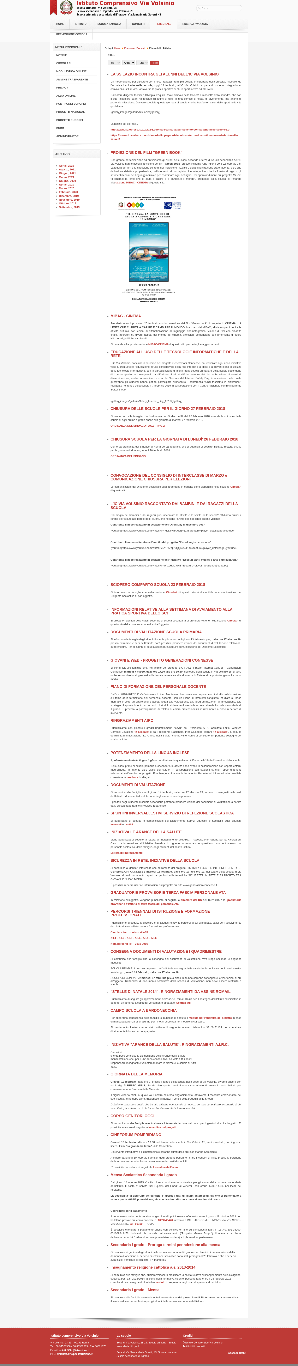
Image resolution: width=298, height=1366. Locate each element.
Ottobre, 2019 (67, 203)
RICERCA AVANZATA (195, 24)
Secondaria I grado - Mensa (135, 1290)
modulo (160, 1282)
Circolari (235, 486)
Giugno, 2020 (67, 180)
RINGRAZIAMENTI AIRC (132, 720)
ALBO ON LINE (66, 95)
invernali (116, 824)
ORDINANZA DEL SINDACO (128, 456)
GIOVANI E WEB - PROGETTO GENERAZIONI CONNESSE (162, 660)
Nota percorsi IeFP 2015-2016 (129, 943)
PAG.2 (161, 425)
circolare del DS (191, 899)
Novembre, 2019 (69, 199)
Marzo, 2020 (66, 188)
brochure (132, 777)
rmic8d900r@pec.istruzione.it (75, 1354)
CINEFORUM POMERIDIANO (136, 1135)
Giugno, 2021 (67, 173)
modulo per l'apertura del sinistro (210, 1017)
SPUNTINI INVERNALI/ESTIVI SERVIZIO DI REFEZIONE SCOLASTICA (172, 813)
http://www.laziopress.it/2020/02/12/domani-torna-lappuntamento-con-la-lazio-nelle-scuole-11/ (170, 129)
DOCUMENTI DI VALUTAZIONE (138, 785)
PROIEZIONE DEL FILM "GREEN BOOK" (146, 153)
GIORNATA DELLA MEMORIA (137, 1074)
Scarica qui (183, 1002)
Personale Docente (135, 48)
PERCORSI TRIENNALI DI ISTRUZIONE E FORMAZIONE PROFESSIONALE (160, 913)
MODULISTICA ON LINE (71, 71)
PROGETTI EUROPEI (69, 120)
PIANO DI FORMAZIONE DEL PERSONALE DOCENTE (158, 687)
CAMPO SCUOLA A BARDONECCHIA (144, 1010)
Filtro (155, 62)
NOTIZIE (61, 55)
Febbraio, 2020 (68, 192)
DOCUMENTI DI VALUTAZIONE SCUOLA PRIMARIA (156, 632)
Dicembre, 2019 (69, 196)
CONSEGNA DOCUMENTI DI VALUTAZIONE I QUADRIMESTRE (166, 951)
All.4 (138, 938)
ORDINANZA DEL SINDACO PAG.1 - (133, 425)
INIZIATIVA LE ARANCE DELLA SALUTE (146, 832)
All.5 (145, 938)
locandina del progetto (163, 1127)
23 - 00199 (136, 1223)
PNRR (60, 128)
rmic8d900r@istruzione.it (74, 1350)
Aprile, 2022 (66, 165)
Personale (164, 24)
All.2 (121, 938)
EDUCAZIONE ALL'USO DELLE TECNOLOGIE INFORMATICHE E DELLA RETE (175, 354)
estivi (129, 824)
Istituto (81, 24)
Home (60, 24)
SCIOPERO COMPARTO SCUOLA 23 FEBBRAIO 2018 (158, 585)
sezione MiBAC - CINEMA (132, 182)
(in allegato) (141, 731)
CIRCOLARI (63, 63)
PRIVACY (62, 87)
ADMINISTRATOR (67, 136)
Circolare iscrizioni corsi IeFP (129, 932)
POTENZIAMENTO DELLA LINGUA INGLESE (150, 753)
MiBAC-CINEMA (158, 344)
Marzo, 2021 (66, 177)
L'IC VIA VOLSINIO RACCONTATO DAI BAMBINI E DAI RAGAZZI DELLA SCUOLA (174, 506)
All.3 (129, 938)
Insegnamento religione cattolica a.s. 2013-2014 (153, 1267)
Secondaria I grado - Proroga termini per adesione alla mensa (165, 1245)
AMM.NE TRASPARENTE (72, 79)
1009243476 (165, 1220)
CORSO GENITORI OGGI (132, 1116)
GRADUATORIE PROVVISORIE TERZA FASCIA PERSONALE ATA (168, 893)
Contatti (138, 24)
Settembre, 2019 (69, 207)
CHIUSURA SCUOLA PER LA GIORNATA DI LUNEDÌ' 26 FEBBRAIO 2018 (174, 439)
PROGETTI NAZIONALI (70, 111)
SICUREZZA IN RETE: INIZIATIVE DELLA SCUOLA (155, 860)
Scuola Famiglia (109, 24)
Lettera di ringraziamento (127, 852)
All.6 (153, 938)
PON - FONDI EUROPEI (71, 103)
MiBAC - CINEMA (126, 316)
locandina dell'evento (166, 1167)
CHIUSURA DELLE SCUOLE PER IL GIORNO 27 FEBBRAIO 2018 (168, 409)
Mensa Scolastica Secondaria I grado (144, 1175)
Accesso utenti (237, 1353)
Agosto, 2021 (67, 169)
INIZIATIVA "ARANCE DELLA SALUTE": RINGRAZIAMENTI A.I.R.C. (170, 1045)
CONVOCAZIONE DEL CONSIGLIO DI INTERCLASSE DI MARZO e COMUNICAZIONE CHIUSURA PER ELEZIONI (169, 477)
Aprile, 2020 (66, 184)
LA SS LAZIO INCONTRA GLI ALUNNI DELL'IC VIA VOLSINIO (165, 74)
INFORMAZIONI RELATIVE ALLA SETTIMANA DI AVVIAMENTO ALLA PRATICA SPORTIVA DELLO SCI (171, 611)
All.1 (113, 938)
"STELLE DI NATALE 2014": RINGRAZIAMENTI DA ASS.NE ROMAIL (171, 992)
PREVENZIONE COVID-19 (71, 34)
